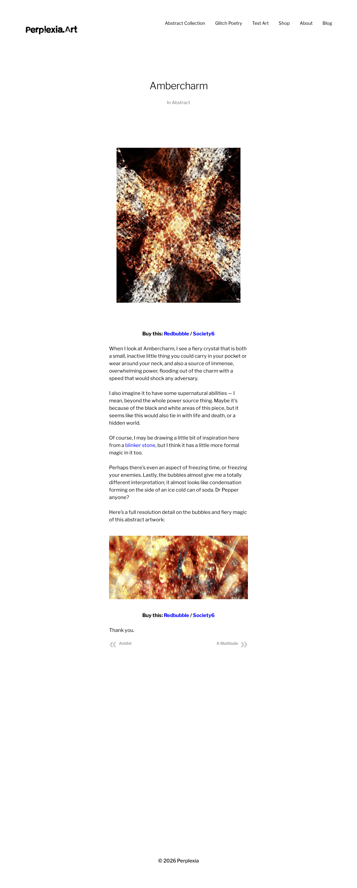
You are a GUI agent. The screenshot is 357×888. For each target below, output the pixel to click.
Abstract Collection (185, 23)
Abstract (181, 102)
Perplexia (188, 861)
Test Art (260, 23)
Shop (284, 23)
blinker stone (140, 445)
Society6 (204, 334)
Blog (327, 23)
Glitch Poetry (228, 23)
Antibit (125, 643)
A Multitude (227, 643)
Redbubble (176, 334)
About (306, 23)
